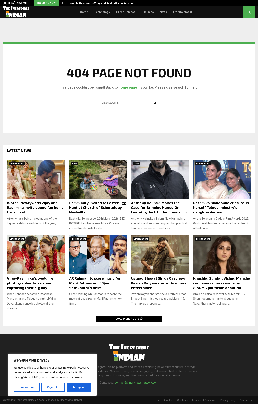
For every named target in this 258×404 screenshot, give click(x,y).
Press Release (125, 12)
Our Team (182, 400)
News (163, 12)
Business (147, 12)
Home (84, 12)
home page (128, 87)
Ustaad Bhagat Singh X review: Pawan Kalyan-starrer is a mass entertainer (158, 283)
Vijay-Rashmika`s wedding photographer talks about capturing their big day (30, 283)
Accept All (78, 387)
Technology (102, 12)
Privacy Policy (228, 400)
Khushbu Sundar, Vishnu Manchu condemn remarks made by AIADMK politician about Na (221, 283)
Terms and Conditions (204, 400)
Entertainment (182, 12)
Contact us (245, 400)
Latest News (19, 150)
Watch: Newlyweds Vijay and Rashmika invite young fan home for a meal (35, 207)
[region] (52, 375)
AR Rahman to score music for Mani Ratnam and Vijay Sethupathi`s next (95, 283)
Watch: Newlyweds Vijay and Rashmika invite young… (104, 3)
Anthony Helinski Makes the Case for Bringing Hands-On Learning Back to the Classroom (159, 207)
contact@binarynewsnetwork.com (136, 382)
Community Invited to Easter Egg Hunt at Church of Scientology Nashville (97, 207)
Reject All (53, 387)
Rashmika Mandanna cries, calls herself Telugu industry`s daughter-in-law (221, 207)
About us (168, 400)
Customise (26, 387)
